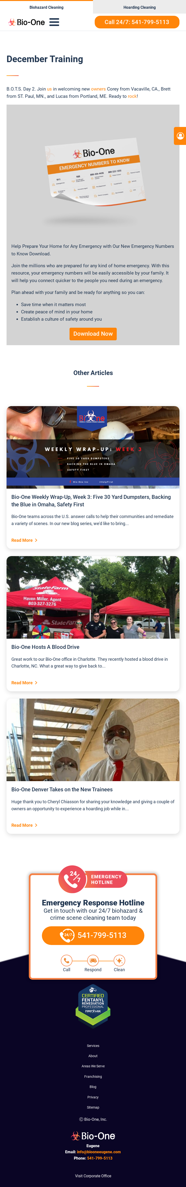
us (49, 89)
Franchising (93, 1076)
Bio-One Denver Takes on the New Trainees (62, 789)
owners (98, 89)
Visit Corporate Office (93, 1176)
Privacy (93, 1097)
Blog (93, 1087)
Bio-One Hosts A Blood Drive (45, 647)
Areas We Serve (93, 1066)
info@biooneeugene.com (99, 1152)
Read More (22, 540)
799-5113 (99, 1158)
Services (93, 1046)
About (93, 1056)
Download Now (93, 333)
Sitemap (93, 1107)
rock (132, 96)
